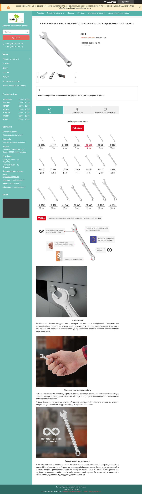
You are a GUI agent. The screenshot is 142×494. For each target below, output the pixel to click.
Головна (40, 13)
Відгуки (6, 77)
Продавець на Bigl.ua (71, 489)
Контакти (81, 13)
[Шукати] (26, 32)
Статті (5, 68)
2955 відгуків (111, 2)
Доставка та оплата (11, 81)
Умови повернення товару (14, 86)
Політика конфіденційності (91, 491)
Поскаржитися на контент (71, 491)
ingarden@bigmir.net (11, 177)
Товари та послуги (11, 59)
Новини (6, 63)
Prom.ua (83, 487)
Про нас (6, 72)
